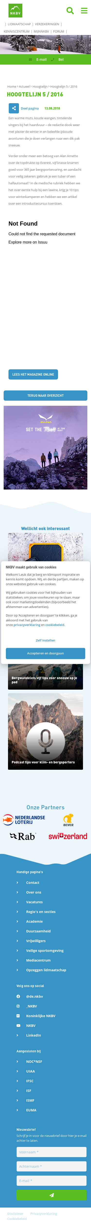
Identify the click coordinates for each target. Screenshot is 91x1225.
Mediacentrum (38, 960)
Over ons (33, 892)
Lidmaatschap (19, 24)
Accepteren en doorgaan (45, 653)
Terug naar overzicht (45, 395)
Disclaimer (15, 1213)
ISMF (30, 1100)
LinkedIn (33, 1035)
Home (12, 86)
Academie (34, 921)
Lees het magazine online (33, 374)
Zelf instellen (45, 640)
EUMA (31, 1110)
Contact (32, 882)
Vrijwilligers (36, 940)
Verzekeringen (47, 24)
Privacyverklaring (43, 1213)
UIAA (30, 1071)
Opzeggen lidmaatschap (46, 970)
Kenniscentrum (17, 31)
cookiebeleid (54, 625)
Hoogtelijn (40, 86)
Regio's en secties (41, 911)
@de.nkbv (34, 996)
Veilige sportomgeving (45, 950)
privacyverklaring (27, 625)
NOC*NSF (34, 1061)
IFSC (29, 1081)
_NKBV (31, 1006)
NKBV (30, 1025)
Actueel (24, 86)
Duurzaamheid (38, 931)
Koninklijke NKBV (40, 1016)
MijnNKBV (41, 31)
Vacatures (34, 902)
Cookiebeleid (17, 1219)
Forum (58, 31)
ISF (28, 1090)
